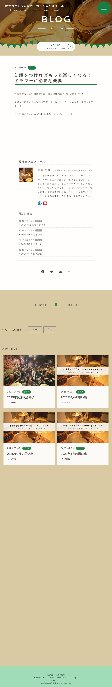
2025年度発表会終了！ (33, 225)
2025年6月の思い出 (32, 235)
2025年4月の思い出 (32, 254)
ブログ (31, 68)
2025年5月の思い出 (32, 244)
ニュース (35, 331)
